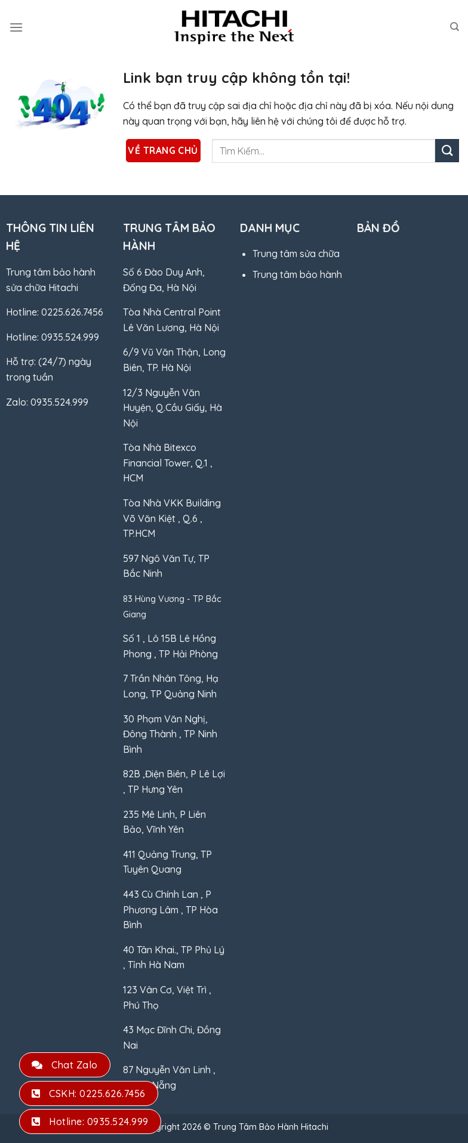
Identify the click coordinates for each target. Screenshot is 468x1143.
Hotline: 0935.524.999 (90, 1121)
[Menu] (16, 27)
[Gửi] (447, 150)
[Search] (454, 27)
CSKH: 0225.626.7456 (89, 1093)
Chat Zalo (65, 1065)
